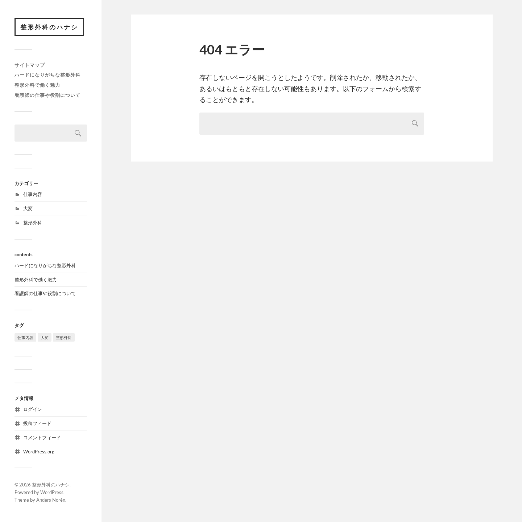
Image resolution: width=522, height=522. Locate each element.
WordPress (51, 492)
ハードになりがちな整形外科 (47, 75)
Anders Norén (50, 500)
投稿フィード (37, 423)
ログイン (32, 409)
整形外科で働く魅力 (37, 85)
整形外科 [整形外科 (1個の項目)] (64, 337)
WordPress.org (38, 451)
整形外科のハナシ (49, 27)
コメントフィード (42, 437)
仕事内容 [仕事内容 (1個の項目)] (25, 337)
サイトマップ (29, 65)
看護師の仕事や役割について (47, 95)
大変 (28, 208)
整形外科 (32, 222)
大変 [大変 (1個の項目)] (45, 337)
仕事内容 (32, 194)
